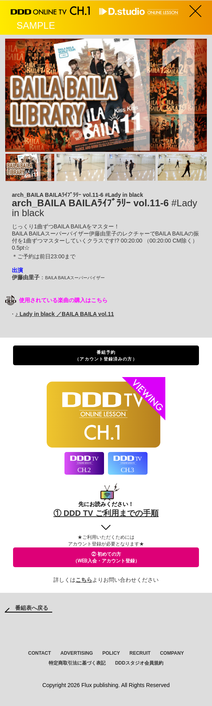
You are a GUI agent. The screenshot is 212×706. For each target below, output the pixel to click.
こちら (84, 580)
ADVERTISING (77, 653)
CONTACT (39, 653)
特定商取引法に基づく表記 (77, 663)
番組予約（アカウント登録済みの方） (106, 355)
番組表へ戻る (31, 608)
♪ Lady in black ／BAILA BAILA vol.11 (64, 314)
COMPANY (172, 653)
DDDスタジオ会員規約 (139, 663)
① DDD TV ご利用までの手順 (106, 513)
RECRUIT (139, 653)
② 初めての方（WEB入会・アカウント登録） (106, 557)
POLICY (111, 653)
